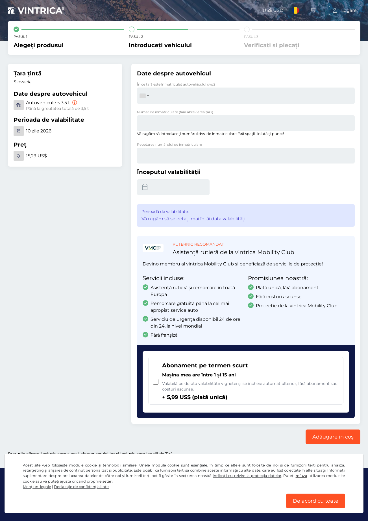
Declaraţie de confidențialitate (81, 487)
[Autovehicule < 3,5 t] (74, 102)
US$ (273, 10)
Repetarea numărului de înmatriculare (169, 144)
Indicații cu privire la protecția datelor (247, 476)
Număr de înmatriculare (175, 112)
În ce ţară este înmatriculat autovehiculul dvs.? (176, 84)
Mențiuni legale (37, 487)
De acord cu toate (315, 501)
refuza (301, 476)
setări (107, 481)
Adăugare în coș (333, 437)
